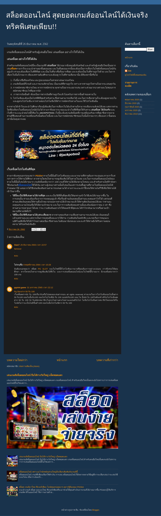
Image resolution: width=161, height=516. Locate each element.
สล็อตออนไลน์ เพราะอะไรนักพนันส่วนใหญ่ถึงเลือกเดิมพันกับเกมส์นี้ (48, 472)
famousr (18, 249)
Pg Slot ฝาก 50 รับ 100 (24, 291)
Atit (129, 71)
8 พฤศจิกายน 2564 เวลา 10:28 (37, 265)
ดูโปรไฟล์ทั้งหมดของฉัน (135, 75)
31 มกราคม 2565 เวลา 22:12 (40, 287)
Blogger (95, 510)
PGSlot (39, 176)
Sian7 (17, 245)
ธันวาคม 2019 (131, 114)
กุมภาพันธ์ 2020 (132, 107)
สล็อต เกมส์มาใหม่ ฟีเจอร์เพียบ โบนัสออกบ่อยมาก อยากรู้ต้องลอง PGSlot (51, 487)
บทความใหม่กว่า (17, 360)
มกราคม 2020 (131, 110)
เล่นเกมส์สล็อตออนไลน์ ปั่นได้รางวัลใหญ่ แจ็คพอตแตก (34, 375)
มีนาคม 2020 (131, 103)
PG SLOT (43, 269)
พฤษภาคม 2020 (132, 99)
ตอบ (16, 256)
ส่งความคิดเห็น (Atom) (29, 366)
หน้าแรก (62, 360)
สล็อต (13, 68)
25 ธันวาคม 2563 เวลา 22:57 (33, 245)
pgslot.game (20, 287)
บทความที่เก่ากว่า (107, 360)
